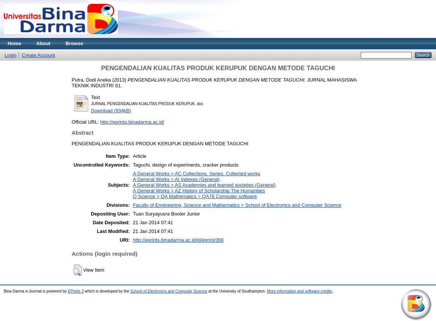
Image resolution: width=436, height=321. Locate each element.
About (43, 43)
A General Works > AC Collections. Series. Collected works (196, 173)
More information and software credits (299, 291)
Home (14, 43)
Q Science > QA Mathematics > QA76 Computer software (195, 196)
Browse (74, 43)
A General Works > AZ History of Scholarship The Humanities (199, 191)
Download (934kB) (111, 110)
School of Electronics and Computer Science (169, 291)
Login (10, 55)
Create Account (38, 55)
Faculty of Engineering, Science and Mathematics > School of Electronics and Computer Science (237, 205)
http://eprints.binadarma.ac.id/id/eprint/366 (178, 240)
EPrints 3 (76, 291)
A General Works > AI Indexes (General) (176, 179)
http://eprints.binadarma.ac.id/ (132, 122)
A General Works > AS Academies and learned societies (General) (204, 185)
